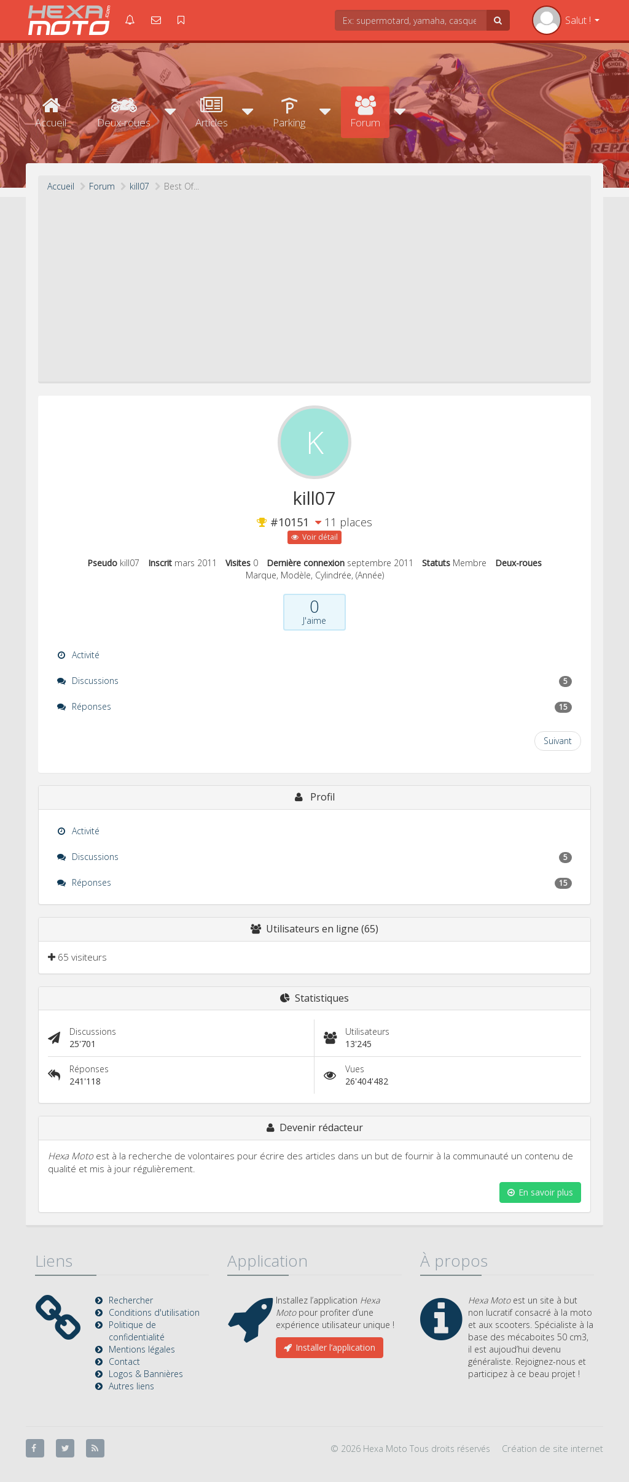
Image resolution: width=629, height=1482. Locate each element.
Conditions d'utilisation (154, 1312)
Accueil (50, 112)
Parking (289, 112)
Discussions (314, 681)
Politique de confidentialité (137, 1331)
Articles (211, 112)
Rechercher (131, 1300)
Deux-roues (123, 112)
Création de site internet (552, 1448)
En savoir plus (540, 1192)
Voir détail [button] (314, 537)
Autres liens (131, 1386)
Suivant (558, 741)
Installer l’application (329, 1347)
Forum (365, 112)
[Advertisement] (314, 284)
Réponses (314, 707)
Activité (78, 655)
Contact (124, 1361)
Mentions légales (142, 1349)
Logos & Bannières (146, 1374)
